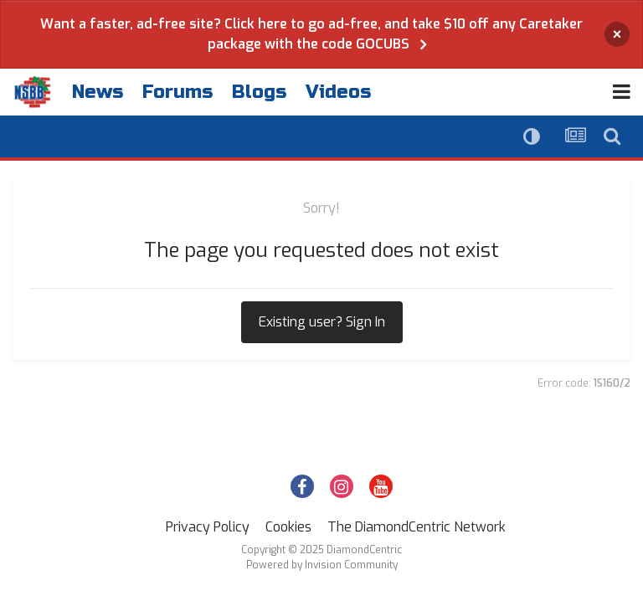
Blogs (259, 92)
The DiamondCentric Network (416, 527)
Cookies (288, 527)
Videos (338, 92)
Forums (177, 92)
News (97, 92)
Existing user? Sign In (322, 322)
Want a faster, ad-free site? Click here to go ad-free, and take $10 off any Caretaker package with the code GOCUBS (311, 34)
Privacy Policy (207, 527)
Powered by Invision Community (322, 565)
